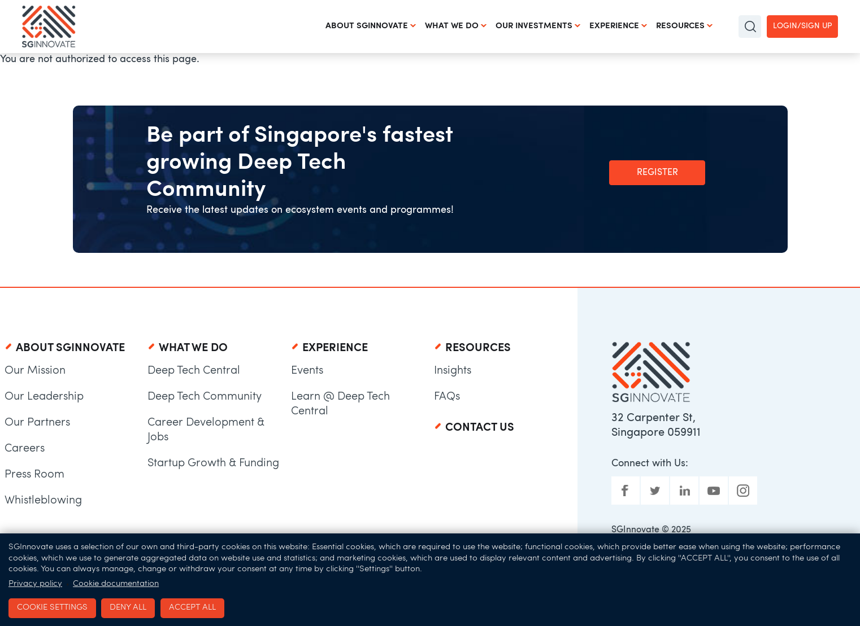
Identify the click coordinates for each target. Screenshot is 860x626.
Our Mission (35, 371)
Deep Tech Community (204, 396)
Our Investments (534, 26)
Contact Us (479, 428)
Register (657, 172)
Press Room (34, 474)
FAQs (447, 396)
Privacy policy (35, 584)
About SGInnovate (366, 26)
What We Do (452, 26)
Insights (452, 371)
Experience (614, 26)
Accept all (192, 607)
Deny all (128, 607)
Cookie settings (52, 607)
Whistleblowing (43, 500)
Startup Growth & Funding (213, 463)
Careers (25, 448)
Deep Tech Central (193, 371)
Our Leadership (44, 396)
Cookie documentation (116, 584)
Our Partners (37, 422)
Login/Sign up (802, 26)
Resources (680, 26)
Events (307, 371)
